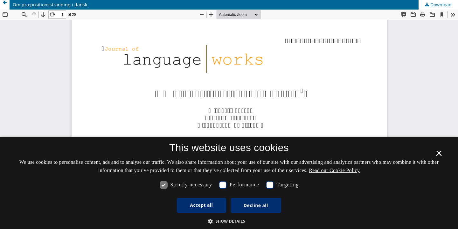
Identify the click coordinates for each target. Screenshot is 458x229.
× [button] (438, 155)
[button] (229, 221)
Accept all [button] (201, 205)
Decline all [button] (256, 205)
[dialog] (229, 183)
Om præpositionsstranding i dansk (50, 5)
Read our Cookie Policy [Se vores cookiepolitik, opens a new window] (334, 170)
